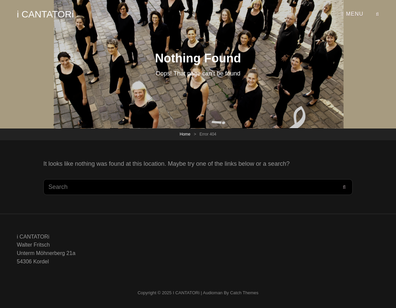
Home (185, 134)
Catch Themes (244, 292)
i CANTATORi (45, 14)
